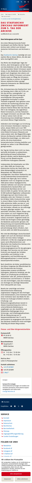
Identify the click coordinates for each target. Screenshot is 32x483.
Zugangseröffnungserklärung (13, 434)
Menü (4, 9)
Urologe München (8, 391)
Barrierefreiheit (8, 428)
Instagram (6, 451)
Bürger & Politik (11, 14)
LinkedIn (6, 456)
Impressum (7, 421)
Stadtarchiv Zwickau (11, 55)
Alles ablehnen (22, 479)
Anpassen (7, 479)
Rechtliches (7, 426)
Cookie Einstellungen (10, 436)
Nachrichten (6, 16)
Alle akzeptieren (16, 474)
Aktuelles (22, 14)
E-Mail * (6, 373)
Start (2, 14)
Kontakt (6, 418)
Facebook (6, 448)
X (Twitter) (7, 454)
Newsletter (7, 446)
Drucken (5, 402)
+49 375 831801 (8, 367)
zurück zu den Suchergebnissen (11, 19)
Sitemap (6, 431)
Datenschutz (7, 423)
